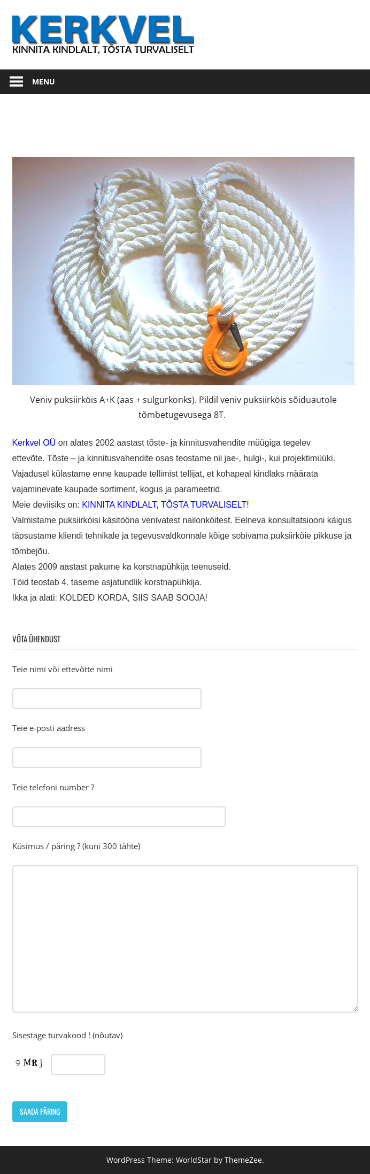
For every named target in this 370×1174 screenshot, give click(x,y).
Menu (43, 81)
